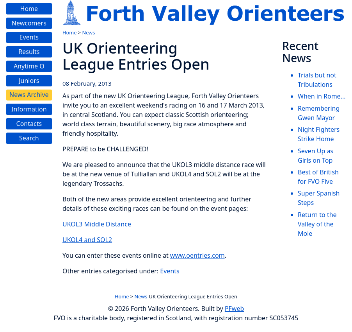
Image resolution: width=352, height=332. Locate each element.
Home (29, 8)
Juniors (29, 80)
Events (29, 37)
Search (29, 138)
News (88, 32)
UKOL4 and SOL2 (87, 239)
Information (29, 109)
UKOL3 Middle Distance (96, 224)
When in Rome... (322, 96)
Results (28, 51)
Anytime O (29, 66)
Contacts (29, 123)
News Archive (29, 94)
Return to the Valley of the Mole (317, 224)
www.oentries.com (197, 255)
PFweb (234, 308)
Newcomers (29, 23)
